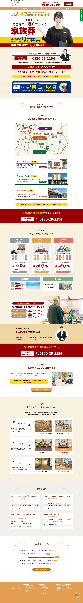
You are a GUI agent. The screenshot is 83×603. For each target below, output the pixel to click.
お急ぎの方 (68, 4)
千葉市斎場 (39, 138)
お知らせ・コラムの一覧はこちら (41, 569)
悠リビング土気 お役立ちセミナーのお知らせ (38, 550)
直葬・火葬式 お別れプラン (30, 588)
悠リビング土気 (39, 152)
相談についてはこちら (41, 390)
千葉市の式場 (43, 585)
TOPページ (15, 9)
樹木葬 (26, 591)
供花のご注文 (59, 590)
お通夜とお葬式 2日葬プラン (30, 585)
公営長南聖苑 (44, 593)
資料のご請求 (68, 584)
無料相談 (47, 9)
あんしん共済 (57, 9)
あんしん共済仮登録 (60, 585)
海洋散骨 (26, 590)
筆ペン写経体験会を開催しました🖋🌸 (36, 553)
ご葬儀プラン (25, 9)
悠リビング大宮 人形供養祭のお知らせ (36, 563)
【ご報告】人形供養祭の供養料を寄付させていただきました (41, 557)
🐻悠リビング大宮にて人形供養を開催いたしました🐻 (39, 560)
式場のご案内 (36, 9)
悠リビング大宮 (45, 128)
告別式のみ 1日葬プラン (29, 587)
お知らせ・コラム (68, 585)
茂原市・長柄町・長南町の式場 (46, 592)
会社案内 (68, 9)
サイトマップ (68, 587)
